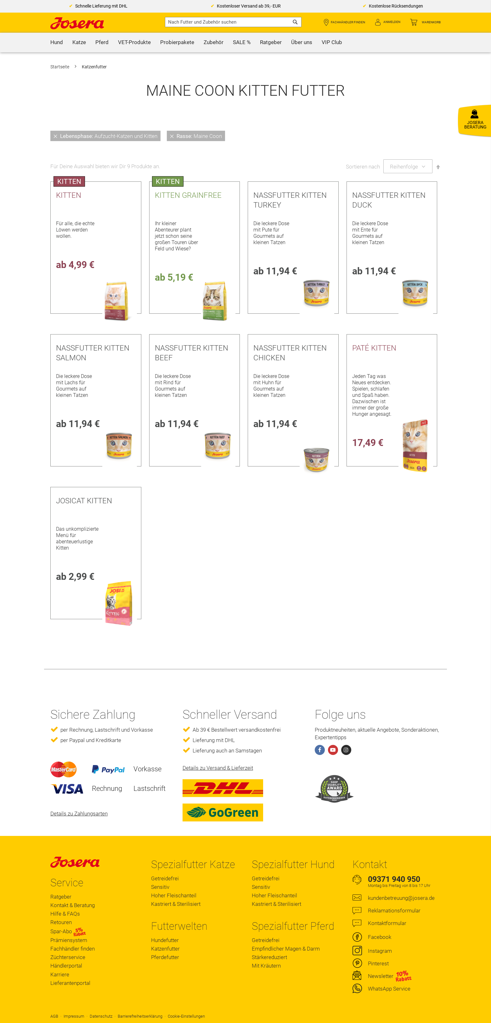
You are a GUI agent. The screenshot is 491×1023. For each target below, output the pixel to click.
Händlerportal (66, 966)
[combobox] (233, 22)
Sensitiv (160, 887)
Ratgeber (60, 897)
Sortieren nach (363, 166)
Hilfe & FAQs (65, 914)
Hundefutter (165, 940)
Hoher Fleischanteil (173, 895)
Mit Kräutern (266, 966)
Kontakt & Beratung (72, 905)
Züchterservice (67, 957)
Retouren (61, 922)
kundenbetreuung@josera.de (401, 898)
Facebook (379, 937)
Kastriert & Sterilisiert (175, 904)
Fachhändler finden (348, 22)
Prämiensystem (68, 940)
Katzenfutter (165, 949)
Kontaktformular (387, 923)
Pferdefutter (165, 957)
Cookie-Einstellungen (186, 1016)
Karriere (59, 974)
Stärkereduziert (269, 957)
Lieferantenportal (70, 983)
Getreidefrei (165, 878)
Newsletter (380, 976)
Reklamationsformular (394, 910)
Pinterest (378, 963)
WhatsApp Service (389, 989)
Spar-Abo (68, 932)
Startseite (60, 66)
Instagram (380, 951)
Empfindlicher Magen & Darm (286, 949)
